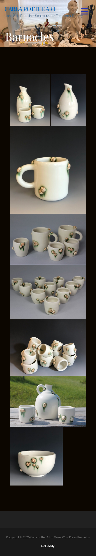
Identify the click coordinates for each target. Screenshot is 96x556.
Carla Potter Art (30, 9)
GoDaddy (48, 546)
